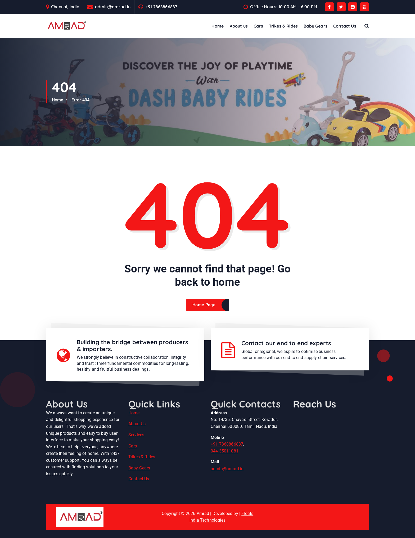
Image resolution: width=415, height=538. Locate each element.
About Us (137, 423)
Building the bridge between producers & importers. (132, 345)
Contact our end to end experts (286, 343)
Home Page (203, 304)
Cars (258, 26)
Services (136, 434)
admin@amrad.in (112, 6)
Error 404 (80, 99)
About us (239, 26)
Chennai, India (65, 6)
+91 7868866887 (161, 6)
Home (217, 26)
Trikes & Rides (283, 26)
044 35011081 (224, 451)
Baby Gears (315, 26)
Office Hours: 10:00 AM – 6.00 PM (283, 6)
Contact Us (344, 26)
